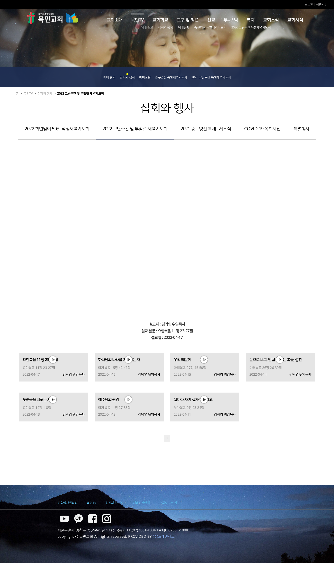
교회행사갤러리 (67, 503)
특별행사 (301, 128)
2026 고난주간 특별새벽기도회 (251, 27)
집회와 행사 (165, 27)
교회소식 (271, 20)
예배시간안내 (141, 503)
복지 (250, 20)
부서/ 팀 (230, 20)
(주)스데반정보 (163, 537)
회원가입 (321, 4)
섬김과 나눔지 (114, 503)
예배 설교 (147, 27)
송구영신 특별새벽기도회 (210, 27)
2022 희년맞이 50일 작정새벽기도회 (57, 128)
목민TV (137, 20)
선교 (211, 20)
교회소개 (114, 20)
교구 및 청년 (188, 20)
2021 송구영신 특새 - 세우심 (206, 128)
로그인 (309, 4)
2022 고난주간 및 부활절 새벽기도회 (80, 93)
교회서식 (295, 20)
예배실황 (183, 27)
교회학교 (160, 20)
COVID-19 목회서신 (262, 128)
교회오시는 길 (168, 503)
